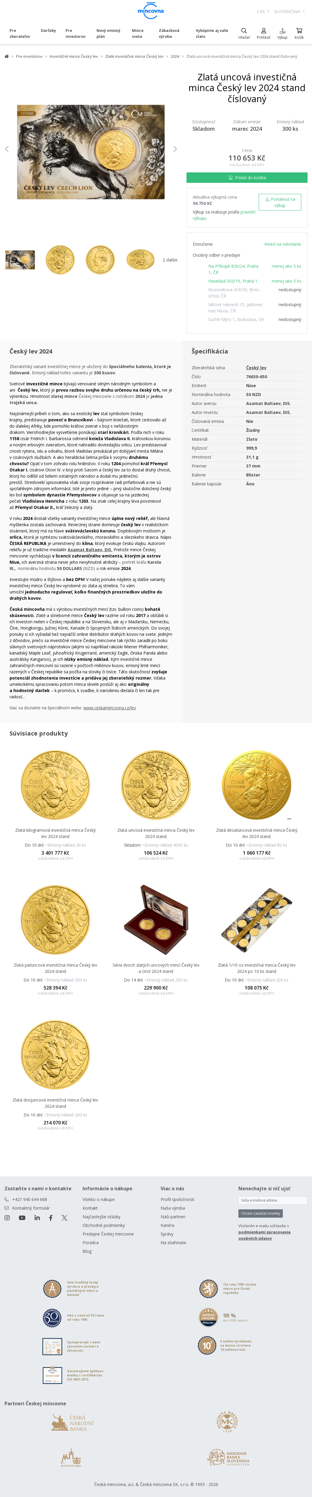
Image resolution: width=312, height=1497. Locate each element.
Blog (87, 1251)
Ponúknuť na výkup (280, 202)
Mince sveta (138, 33)
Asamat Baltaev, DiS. (90, 549)
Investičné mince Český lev (74, 56)
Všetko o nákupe (99, 1199)
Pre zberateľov (20, 33)
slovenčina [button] (287, 11)
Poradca (91, 1242)
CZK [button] (261, 11)
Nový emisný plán (108, 33)
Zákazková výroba (169, 33)
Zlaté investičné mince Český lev (134, 56)
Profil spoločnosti (177, 1199)
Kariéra (167, 1225)
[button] (17, 149)
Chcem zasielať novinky (260, 1213)
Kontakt (90, 1208)
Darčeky (48, 30)
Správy (167, 1234)
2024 (175, 56)
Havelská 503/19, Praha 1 (232, 281)
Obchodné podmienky (104, 1225)
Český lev (256, 367)
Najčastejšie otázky (101, 1216)
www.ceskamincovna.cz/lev (109, 708)
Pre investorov (76, 33)
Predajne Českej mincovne (108, 1234)
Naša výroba (173, 1208)
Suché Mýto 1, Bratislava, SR (236, 319)
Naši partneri (173, 1216)
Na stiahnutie (173, 1242)
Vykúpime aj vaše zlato (212, 33)
